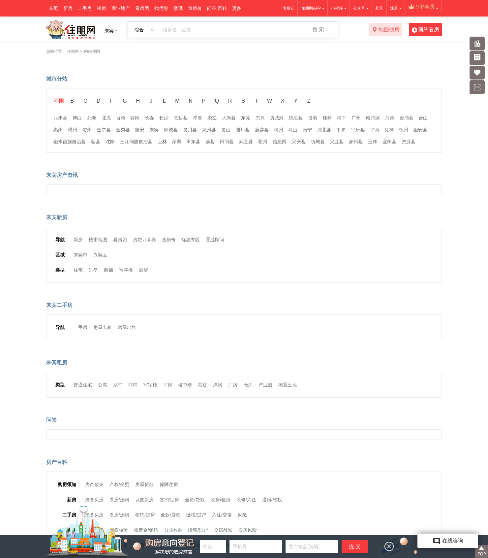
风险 (242, 514)
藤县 (210, 141)
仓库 (248, 384)
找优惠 (161, 8)
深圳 (176, 141)
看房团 (142, 8)
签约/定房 (169, 499)
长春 (149, 117)
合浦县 (406, 117)
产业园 (265, 384)
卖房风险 (247, 530)
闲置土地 (287, 384)
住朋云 (288, 8)
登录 (379, 8)
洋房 (217, 384)
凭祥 (389, 129)
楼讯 (178, 8)
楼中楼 (185, 384)
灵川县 (190, 129)
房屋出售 (127, 327)
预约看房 (425, 30)
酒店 (143, 270)
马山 (292, 129)
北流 (106, 117)
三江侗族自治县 (136, 141)
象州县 (356, 141)
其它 (202, 384)
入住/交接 (222, 514)
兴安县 (299, 141)
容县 (95, 141)
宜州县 (389, 141)
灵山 (225, 129)
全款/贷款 (195, 499)
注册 (394, 8)
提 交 (355, 546)
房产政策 (94, 484)
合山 (423, 117)
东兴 (260, 117)
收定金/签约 (146, 530)
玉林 (372, 141)
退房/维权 (272, 499)
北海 (91, 117)
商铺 (108, 270)
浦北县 (324, 129)
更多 (236, 8)
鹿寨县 (262, 129)
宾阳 (134, 117)
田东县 (193, 141)
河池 (389, 117)
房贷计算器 (144, 239)
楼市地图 (98, 239)
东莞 (245, 117)
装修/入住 (246, 499)
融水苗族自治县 (69, 141)
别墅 (93, 270)
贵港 (312, 117)
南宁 (307, 129)
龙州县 (209, 129)
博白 (77, 117)
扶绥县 (296, 117)
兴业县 (337, 141)
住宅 (78, 270)
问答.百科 (217, 8)
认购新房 (144, 499)
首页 (53, 8)
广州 (356, 117)
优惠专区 (190, 239)
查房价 (195, 8)
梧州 (262, 141)
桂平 (341, 117)
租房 (101, 8)
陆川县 (243, 129)
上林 (162, 141)
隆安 (139, 129)
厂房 (232, 384)
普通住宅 (83, 384)
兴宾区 (100, 254)
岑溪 (197, 117)
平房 (167, 384)
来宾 (154, 129)
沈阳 (110, 141)
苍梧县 (181, 117)
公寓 (102, 384)
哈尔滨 (373, 117)
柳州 (278, 129)
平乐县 (358, 129)
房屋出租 (102, 327)
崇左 (212, 117)
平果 (341, 129)
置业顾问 (215, 239)
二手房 (85, 8)
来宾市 (80, 254)
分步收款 (173, 530)
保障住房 (169, 484)
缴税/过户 (196, 514)
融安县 (420, 129)
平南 (374, 129)
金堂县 (104, 129)
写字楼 (126, 270)
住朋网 (73, 51)
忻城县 (318, 141)
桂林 (327, 117)
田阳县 (227, 141)
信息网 (280, 141)
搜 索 (318, 29)
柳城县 (171, 129)
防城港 (277, 117)
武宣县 (246, 141)
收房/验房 (220, 499)
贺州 (87, 129)
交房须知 (223, 530)
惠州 (58, 129)
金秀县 (123, 129)
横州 (72, 129)
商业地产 (120, 8)
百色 (120, 117)
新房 (68, 8)
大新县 (229, 117)
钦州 (403, 129)
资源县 (408, 141)
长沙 (163, 117)
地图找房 (386, 30)
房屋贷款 (144, 484)
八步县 (60, 117)
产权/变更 (119, 484)
